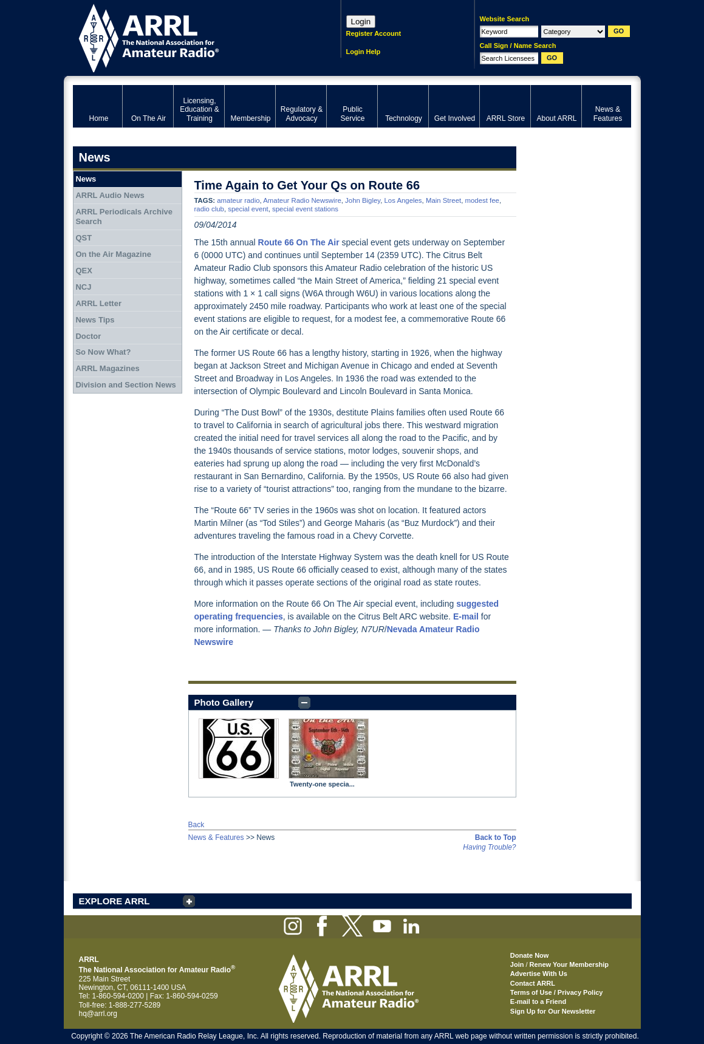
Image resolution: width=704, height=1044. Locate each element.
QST (83, 237)
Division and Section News (125, 384)
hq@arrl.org (98, 1013)
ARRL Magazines (107, 368)
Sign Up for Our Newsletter (553, 1011)
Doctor (88, 336)
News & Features (216, 837)
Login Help (363, 51)
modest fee (482, 200)
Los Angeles (403, 200)
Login (361, 21)
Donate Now (529, 955)
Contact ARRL (532, 983)
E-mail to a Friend (538, 1001)
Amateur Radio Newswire (302, 200)
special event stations (305, 209)
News (85, 178)
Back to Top (495, 837)
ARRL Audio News (109, 195)
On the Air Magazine (113, 254)
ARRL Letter (98, 303)
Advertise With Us (538, 973)
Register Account (374, 33)
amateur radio (238, 200)
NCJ (83, 287)
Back (196, 825)
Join (517, 964)
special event (248, 209)
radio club (209, 209)
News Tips (94, 319)
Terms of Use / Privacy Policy (556, 992)
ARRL (191, 36)
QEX (83, 270)
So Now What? (103, 352)
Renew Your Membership (569, 964)
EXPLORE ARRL (114, 901)
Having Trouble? (489, 847)
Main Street (443, 200)
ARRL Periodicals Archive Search (124, 216)
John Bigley (362, 200)
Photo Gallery (224, 702)
